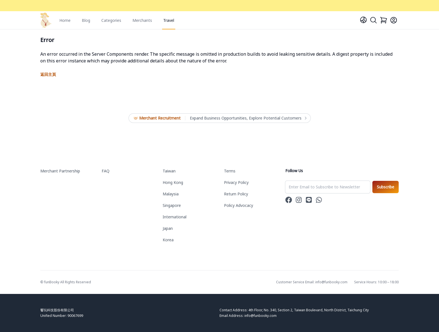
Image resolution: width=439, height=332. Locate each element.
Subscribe (385, 187)
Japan (168, 228)
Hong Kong (173, 182)
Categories (111, 20)
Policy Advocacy (238, 205)
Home (65, 20)
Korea (168, 239)
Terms (229, 171)
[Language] (363, 20)
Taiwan (169, 171)
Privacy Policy (236, 182)
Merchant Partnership (60, 171)
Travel (168, 20)
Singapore (172, 205)
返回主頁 (48, 74)
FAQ (105, 171)
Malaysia (171, 194)
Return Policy (236, 194)
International (174, 216)
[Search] (373, 20)
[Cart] (384, 20)
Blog (86, 20)
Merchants (142, 20)
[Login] (394, 20)
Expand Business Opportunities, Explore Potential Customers (248, 118)
